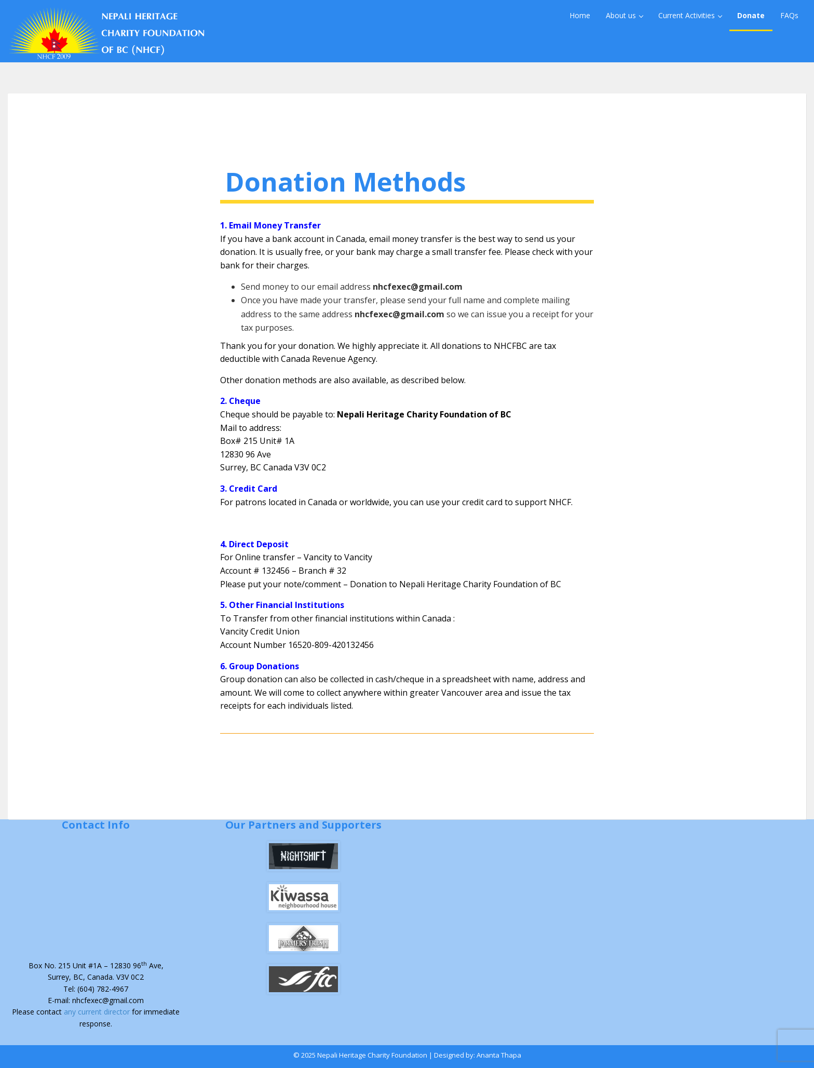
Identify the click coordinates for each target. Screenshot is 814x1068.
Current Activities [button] (690, 15)
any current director (98, 1012)
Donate (751, 15)
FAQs (789, 15)
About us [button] (624, 15)
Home (579, 15)
